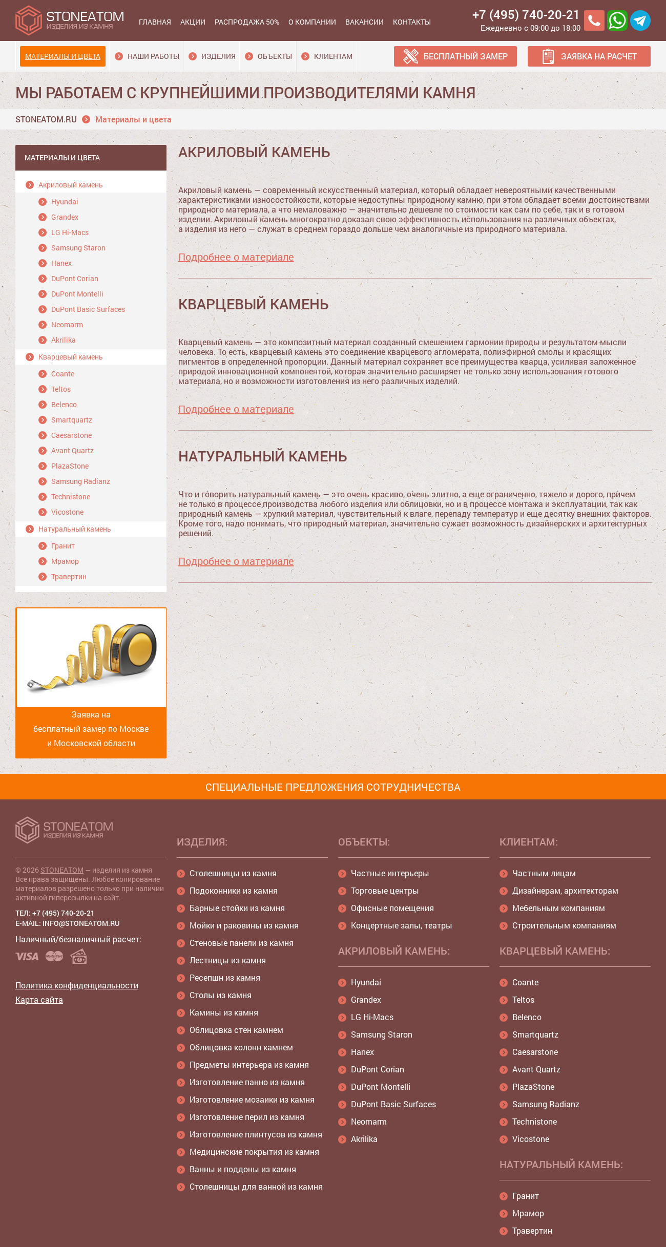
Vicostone (67, 512)
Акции (192, 22)
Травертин (69, 576)
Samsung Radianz (80, 481)
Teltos (61, 389)
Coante (62, 373)
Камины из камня (224, 1012)
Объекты (275, 56)
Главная (155, 22)
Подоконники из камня (234, 890)
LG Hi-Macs (70, 232)
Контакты (412, 22)
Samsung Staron (78, 247)
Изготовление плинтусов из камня (256, 1134)
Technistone (70, 496)
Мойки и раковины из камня (244, 925)
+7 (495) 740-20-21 (526, 14)
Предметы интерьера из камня (249, 1064)
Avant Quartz (72, 450)
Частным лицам (544, 873)
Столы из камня (221, 994)
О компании (312, 22)
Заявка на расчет (599, 56)
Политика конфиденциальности (76, 985)
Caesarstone (71, 435)
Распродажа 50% (247, 22)
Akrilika (63, 340)
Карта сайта (39, 999)
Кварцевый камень (70, 357)
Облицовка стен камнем (236, 1029)
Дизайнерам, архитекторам (565, 890)
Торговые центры (385, 890)
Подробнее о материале (236, 256)
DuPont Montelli (77, 294)
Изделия (218, 56)
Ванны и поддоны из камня (243, 1169)
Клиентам (333, 56)
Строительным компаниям (564, 925)
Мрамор (65, 561)
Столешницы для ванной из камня (256, 1186)
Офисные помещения (392, 907)
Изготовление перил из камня (247, 1116)
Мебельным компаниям (558, 907)
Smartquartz (71, 420)
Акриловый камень (70, 184)
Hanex (61, 263)
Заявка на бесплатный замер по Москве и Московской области (91, 678)
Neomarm (67, 324)
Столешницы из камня (233, 873)
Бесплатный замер (466, 56)
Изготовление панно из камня (247, 1081)
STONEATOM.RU (46, 119)
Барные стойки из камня (237, 907)
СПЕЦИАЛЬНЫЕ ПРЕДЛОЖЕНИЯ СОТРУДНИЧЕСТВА (333, 786)
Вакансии (364, 22)
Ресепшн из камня (225, 977)
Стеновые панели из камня (242, 942)
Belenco (64, 404)
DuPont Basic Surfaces (88, 309)
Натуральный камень (74, 529)
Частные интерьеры (390, 873)
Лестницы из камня (228, 960)
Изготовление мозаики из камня (252, 1099)
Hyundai (64, 201)
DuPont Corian (74, 278)
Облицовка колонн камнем (241, 1047)
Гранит (63, 546)
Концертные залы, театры (401, 925)
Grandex (64, 217)
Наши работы (153, 56)
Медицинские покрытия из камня (254, 1151)
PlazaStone (70, 466)
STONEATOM (62, 870)
